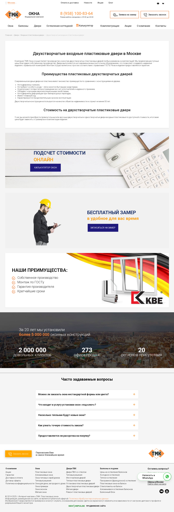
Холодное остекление (110, 475)
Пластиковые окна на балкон (113, 483)
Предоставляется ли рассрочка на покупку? (87, 435)
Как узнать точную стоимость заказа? (87, 425)
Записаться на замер (102, 227)
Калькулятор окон (49, 167)
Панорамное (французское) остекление (118, 481)
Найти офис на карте (157, 484)
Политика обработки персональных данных (88, 499)
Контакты (160, 25)
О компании (143, 25)
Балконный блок (107, 492)
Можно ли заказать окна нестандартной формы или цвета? (87, 394)
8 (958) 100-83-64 (76, 13)
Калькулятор (84, 25)
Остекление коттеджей (59, 25)
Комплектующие (109, 25)
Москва (11, 2)
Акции (100, 2)
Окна (10, 25)
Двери (37, 25)
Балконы (23, 25)
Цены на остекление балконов (113, 472)
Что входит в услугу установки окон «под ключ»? (87, 404)
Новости (88, 2)
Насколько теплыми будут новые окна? (87, 415)
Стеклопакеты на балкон (111, 486)
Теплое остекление (108, 478)
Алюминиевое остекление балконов (116, 489)
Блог (111, 2)
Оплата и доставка (70, 2)
